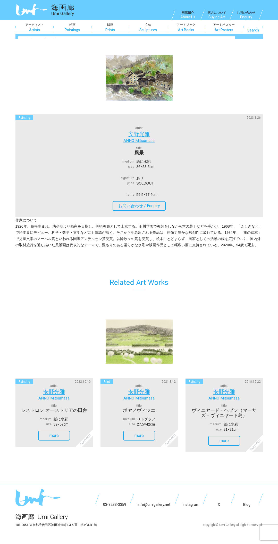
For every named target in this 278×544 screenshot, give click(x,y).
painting (24, 117)
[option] (139, 78)
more (59, 431)
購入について (217, 15)
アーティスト (34, 27)
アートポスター (223, 27)
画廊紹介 (187, 15)
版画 (110, 27)
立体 (148, 27)
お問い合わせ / (141, 203)
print (107, 379)
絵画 (72, 27)
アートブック (186, 27)
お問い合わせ (246, 15)
